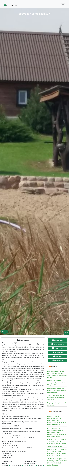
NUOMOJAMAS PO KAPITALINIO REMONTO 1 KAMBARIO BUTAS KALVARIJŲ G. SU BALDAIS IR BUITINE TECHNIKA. (56, 421)
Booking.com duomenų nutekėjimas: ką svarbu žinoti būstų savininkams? (56, 383)
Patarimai (54, 366)
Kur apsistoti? (10, 5)
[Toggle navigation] (62, 5)
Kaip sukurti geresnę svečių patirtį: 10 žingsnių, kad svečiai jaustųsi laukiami (56, 390)
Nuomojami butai (56, 411)
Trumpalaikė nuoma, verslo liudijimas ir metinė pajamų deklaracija (55, 397)
